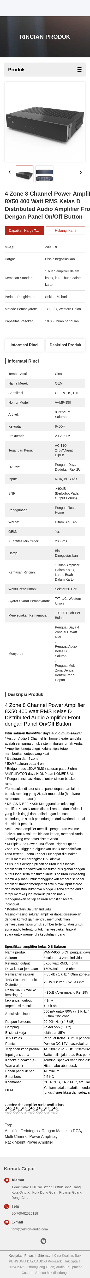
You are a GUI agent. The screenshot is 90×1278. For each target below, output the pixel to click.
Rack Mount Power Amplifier (29, 1142)
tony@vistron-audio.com (30, 1229)
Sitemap (44, 1255)
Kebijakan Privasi (21, 1255)
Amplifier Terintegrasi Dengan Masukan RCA (43, 1131)
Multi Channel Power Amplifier (30, 1137)
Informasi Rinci (24, 345)
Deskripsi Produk (65, 345)
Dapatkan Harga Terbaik (30, 230)
